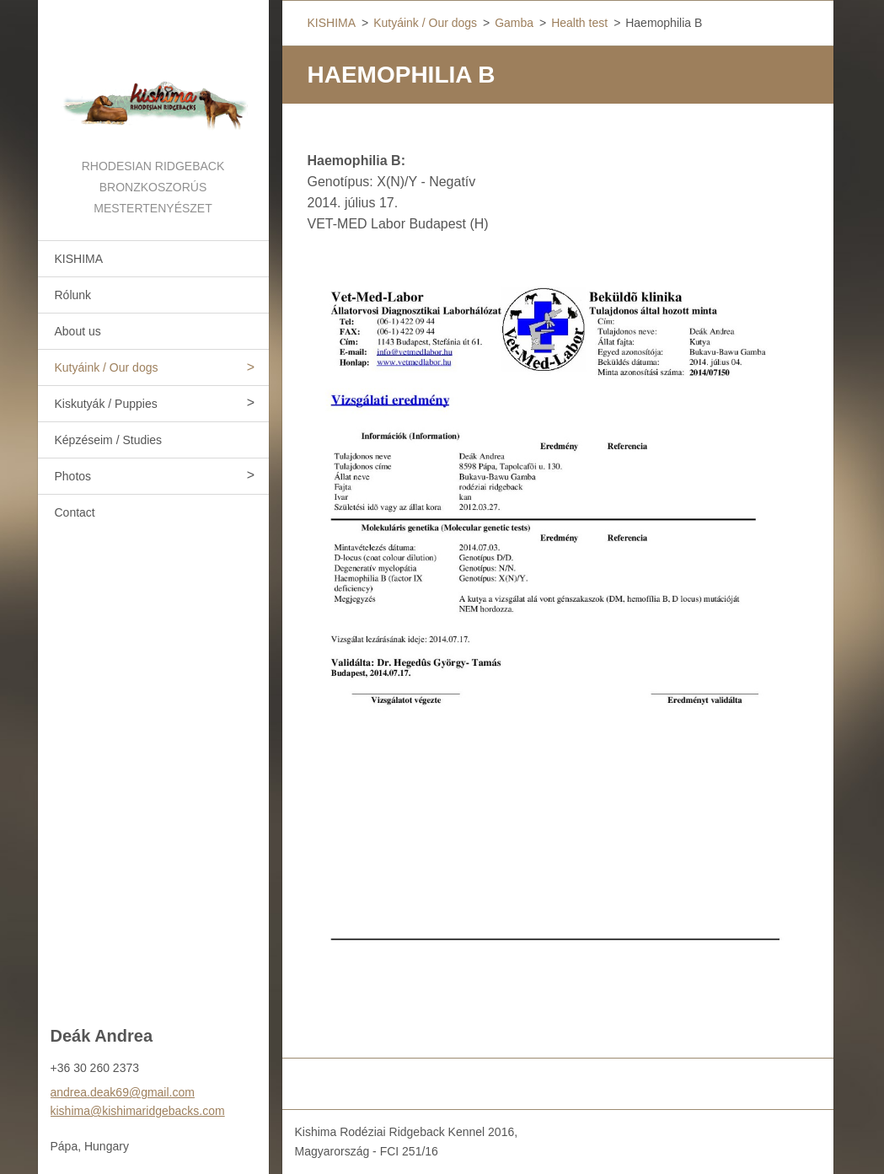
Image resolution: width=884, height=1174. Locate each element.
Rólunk (73, 295)
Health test (579, 22)
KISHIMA (79, 258)
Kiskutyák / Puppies (106, 403)
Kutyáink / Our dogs (106, 367)
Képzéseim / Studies (109, 440)
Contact (75, 512)
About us (78, 331)
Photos (73, 476)
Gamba (514, 22)
